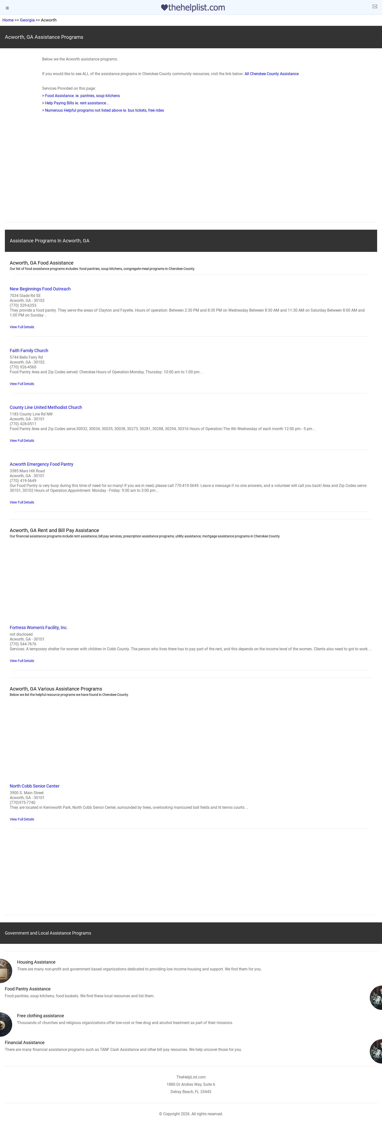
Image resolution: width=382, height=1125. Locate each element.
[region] (191, 175)
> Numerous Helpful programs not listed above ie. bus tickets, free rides (103, 110)
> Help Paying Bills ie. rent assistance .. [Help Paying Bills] (75, 103)
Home (8, 20)
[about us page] (374, 7)
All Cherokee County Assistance (272, 73)
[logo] (191, 8)
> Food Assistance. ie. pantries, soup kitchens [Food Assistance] (81, 95)
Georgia (27, 20)
